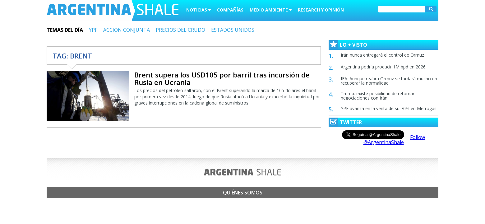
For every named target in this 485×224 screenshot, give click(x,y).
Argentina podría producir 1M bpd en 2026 (383, 67)
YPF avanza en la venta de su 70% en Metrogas (388, 108)
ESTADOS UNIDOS (232, 29)
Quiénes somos (242, 192)
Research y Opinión (321, 10)
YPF (93, 29)
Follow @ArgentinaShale (394, 140)
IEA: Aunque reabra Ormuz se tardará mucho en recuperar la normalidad (389, 81)
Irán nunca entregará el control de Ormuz (382, 55)
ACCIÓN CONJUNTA (126, 29)
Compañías (230, 10)
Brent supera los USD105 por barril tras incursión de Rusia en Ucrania (222, 78)
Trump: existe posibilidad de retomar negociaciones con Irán (377, 96)
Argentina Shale (113, 10)
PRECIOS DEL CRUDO (180, 29)
